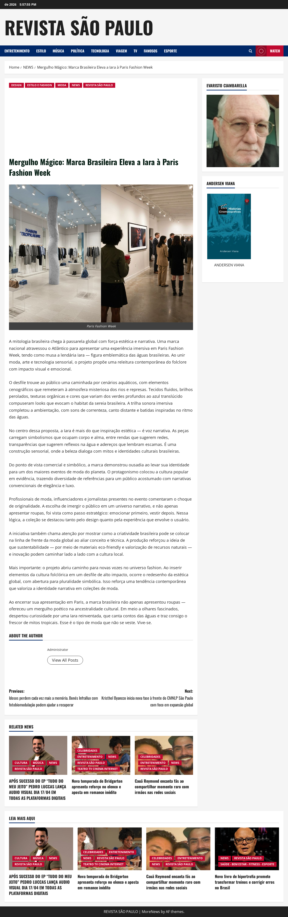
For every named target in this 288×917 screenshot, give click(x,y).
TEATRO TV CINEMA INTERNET (97, 769)
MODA (62, 85)
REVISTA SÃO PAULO (78, 26)
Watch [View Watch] (268, 50)
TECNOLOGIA (100, 51)
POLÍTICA (77, 51)
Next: (147, 698)
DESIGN (16, 85)
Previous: (55, 698)
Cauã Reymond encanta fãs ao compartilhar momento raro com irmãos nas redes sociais (162, 786)
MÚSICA (58, 51)
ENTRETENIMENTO (16, 51)
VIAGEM (121, 51)
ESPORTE (170, 51)
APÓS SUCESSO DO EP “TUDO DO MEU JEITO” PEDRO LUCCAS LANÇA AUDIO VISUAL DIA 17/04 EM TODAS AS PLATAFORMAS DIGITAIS (37, 789)
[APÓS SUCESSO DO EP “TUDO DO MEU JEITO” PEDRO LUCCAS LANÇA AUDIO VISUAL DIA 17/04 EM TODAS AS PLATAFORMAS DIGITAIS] (38, 755)
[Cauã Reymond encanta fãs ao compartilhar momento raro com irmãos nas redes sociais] (178, 848)
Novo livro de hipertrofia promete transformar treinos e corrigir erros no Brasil (244, 881)
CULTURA (21, 763)
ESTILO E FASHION (39, 85)
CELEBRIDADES (87, 751)
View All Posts (65, 660)
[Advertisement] (101, 122)
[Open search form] (250, 51)
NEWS (76, 85)
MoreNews (151, 911)
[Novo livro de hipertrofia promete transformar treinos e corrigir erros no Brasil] (247, 848)
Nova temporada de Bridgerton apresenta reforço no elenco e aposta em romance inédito (97, 786)
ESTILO (41, 51)
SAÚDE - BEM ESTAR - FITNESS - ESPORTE (247, 864)
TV (135, 51)
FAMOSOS (150, 51)
